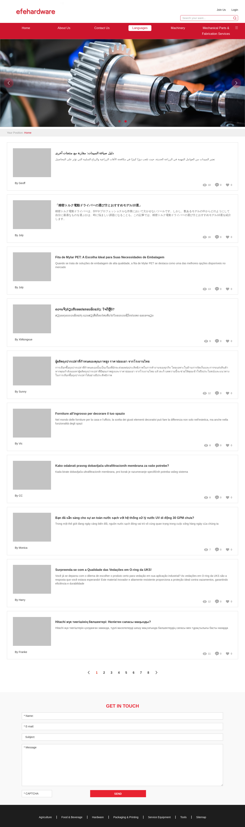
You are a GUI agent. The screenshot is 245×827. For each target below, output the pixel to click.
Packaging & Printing (125, 817)
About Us (64, 28)
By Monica (21, 547)
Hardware (98, 817)
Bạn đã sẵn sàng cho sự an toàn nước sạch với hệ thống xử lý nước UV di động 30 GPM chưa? (124, 517)
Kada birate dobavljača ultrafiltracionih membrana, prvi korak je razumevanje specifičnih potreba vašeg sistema (121, 471)
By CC (19, 495)
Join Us (221, 9)
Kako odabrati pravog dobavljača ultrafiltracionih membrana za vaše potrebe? (112, 465)
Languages (140, 28)
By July (19, 235)
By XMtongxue (23, 339)
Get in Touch (122, 706)
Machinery (178, 28)
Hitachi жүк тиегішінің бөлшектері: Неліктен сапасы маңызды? (103, 622)
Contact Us (102, 28)
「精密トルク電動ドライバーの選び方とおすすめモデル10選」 (98, 205)
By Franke (21, 652)
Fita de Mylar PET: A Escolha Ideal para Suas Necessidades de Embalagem (110, 257)
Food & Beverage (71, 817)
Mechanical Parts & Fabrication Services (216, 30)
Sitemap (201, 817)
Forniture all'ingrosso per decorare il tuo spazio (90, 413)
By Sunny (20, 391)
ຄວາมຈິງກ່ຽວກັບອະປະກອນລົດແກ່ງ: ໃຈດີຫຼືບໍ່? (85, 309)
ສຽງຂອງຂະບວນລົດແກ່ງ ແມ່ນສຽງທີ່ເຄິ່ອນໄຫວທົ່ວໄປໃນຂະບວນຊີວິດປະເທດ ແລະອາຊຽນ (104, 315)
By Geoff (20, 183)
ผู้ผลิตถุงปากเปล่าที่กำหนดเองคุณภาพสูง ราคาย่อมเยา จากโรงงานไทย (102, 361)
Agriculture (45, 817)
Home (26, 28)
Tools (183, 817)
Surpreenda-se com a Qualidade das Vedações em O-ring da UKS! (103, 570)
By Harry (20, 599)
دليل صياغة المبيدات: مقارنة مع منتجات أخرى (84, 153)
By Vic (18, 443)
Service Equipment (159, 817)
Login (235, 9)
